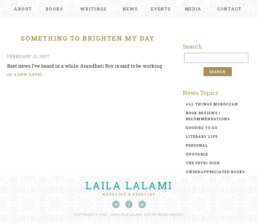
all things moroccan (212, 104)
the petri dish (203, 163)
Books (54, 9)
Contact (229, 9)
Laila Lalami (129, 185)
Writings (93, 9)
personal (197, 145)
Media (193, 9)
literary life (202, 136)
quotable (197, 154)
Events (161, 9)
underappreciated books (215, 171)
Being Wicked (171, 214)
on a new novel (24, 74)
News (130, 9)
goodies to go (201, 127)
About (23, 9)
